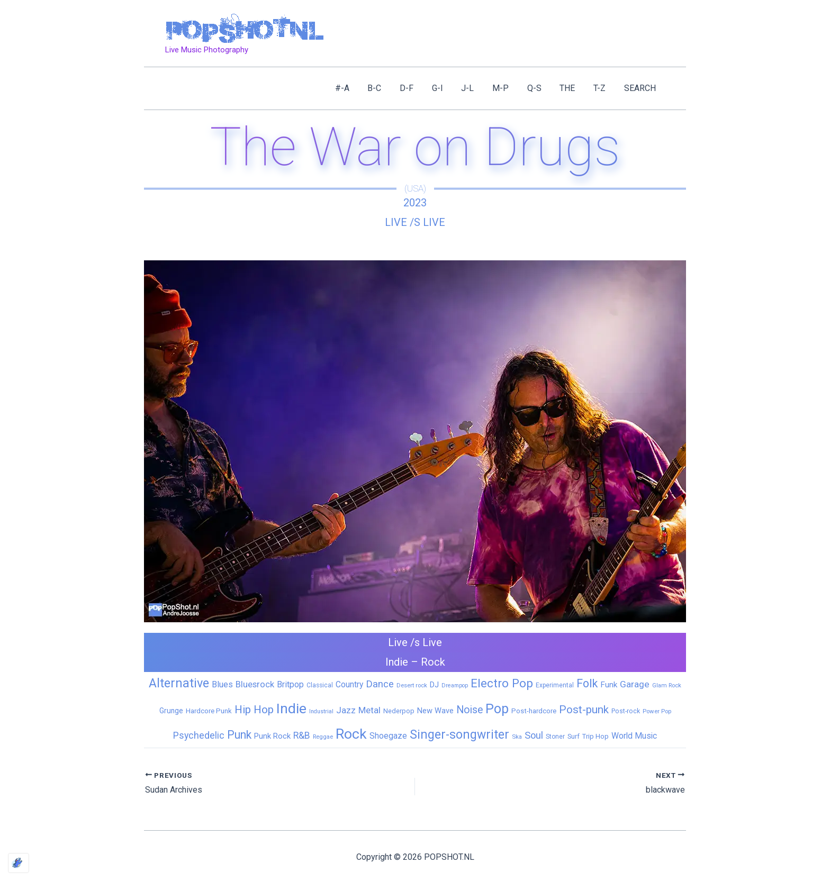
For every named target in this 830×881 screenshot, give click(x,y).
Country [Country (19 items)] (349, 684)
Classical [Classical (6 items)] (319, 685)
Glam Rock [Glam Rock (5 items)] (666, 685)
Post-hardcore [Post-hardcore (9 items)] (533, 711)
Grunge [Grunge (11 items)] (171, 710)
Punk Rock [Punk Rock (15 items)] (272, 736)
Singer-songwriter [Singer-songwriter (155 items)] (459, 735)
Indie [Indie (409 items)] (291, 708)
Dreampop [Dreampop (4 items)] (454, 685)
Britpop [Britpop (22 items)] (290, 684)
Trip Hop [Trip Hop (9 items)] (595, 736)
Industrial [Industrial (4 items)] (321, 711)
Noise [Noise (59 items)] (469, 710)
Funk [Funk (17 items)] (608, 684)
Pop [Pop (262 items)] (497, 708)
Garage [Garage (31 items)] (634, 684)
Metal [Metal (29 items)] (369, 710)
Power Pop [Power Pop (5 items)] (657, 711)
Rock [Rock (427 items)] (351, 733)
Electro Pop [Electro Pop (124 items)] (502, 683)
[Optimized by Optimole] (18, 863)
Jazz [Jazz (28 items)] (346, 710)
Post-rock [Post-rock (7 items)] (625, 711)
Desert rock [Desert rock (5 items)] (411, 685)
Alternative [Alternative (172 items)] (179, 683)
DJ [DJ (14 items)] (434, 684)
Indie (396, 662)
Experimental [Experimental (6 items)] (555, 685)
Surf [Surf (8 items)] (573, 736)
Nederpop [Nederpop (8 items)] (398, 711)
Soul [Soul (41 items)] (534, 735)
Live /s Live (415, 222)
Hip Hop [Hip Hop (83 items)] (254, 709)
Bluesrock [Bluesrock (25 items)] (255, 684)
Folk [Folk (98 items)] (587, 683)
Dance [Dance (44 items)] (380, 684)
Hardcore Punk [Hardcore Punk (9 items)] (209, 711)
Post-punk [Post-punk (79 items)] (584, 709)
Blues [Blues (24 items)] (222, 684)
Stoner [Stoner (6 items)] (555, 736)
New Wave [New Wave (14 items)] (435, 710)
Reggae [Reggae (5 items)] (323, 736)
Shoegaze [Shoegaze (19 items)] (388, 736)
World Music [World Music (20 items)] (634, 736)
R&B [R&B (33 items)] (301, 735)
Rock (433, 662)
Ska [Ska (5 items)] (517, 736)
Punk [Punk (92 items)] (239, 734)
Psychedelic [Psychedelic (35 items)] (198, 735)
